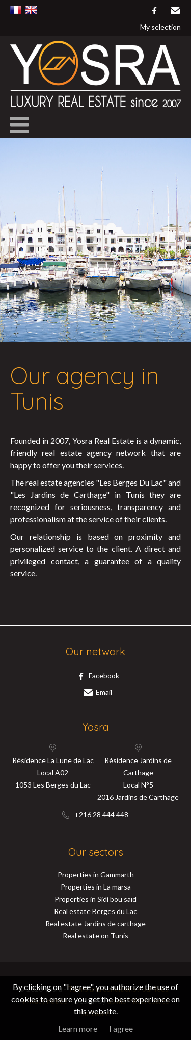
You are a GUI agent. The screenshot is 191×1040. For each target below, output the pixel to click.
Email (175, 11)
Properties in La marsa (96, 886)
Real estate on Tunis (95, 935)
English (31, 10)
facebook (154, 11)
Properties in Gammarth (96, 874)
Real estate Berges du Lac (95, 911)
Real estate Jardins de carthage (95, 923)
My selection (160, 26)
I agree (121, 1028)
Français (15, 10)
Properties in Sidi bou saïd (95, 899)
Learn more (77, 1028)
